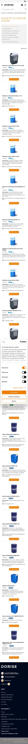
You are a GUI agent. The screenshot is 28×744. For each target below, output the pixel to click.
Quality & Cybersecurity (7, 694)
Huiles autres (6, 28)
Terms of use (5, 731)
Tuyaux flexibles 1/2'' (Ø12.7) (10, 41)
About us (3, 692)
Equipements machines (7, 714)
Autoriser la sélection (14, 396)
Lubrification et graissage (10, 31)
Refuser (14, 401)
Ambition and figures (6, 699)
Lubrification (10, 12)
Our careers (4, 704)
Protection (5, 39)
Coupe (3, 712)
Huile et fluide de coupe (20, 12)
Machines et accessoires (10, 33)
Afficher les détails (18, 387)
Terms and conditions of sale (9, 733)
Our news (3, 702)
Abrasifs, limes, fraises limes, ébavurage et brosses (14, 719)
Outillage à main (5, 726)
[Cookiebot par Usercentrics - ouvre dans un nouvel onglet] (20, 342)
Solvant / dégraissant (9, 35)
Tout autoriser (14, 392)
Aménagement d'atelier (7, 724)
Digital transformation (6, 697)
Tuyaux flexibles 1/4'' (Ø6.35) (10, 37)
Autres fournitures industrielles (9, 728)
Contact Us (7, 680)
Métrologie (4, 716)
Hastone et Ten (23, 741)
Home (3, 12)
